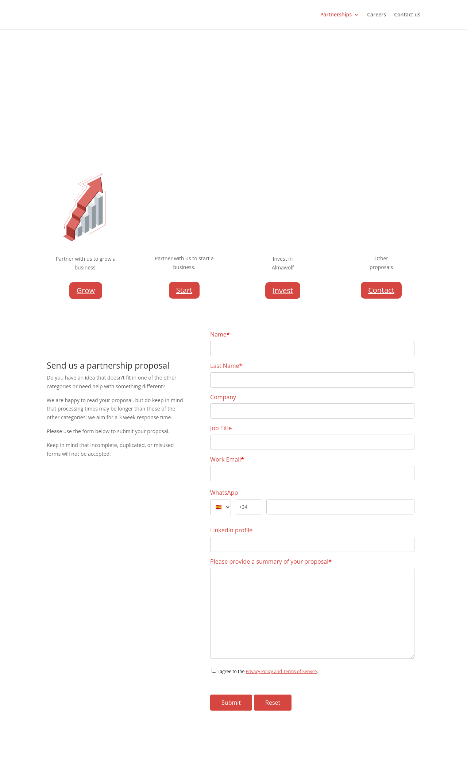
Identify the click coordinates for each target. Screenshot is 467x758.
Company (223, 397)
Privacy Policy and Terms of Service (281, 671)
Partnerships (336, 15)
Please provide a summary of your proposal (271, 561)
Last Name (226, 366)
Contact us (407, 15)
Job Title (221, 428)
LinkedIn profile (231, 530)
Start (184, 290)
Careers (376, 15)
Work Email (227, 459)
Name (220, 334)
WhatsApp (224, 493)
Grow (86, 290)
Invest (283, 290)
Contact (381, 290)
